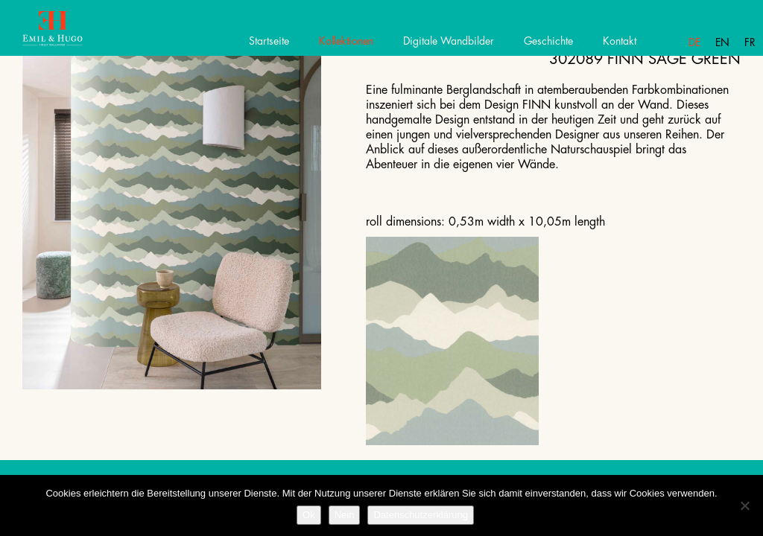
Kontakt (619, 41)
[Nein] (744, 505)
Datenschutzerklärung (420, 514)
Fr (750, 42)
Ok (309, 514)
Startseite (269, 41)
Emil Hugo (65, 33)
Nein (345, 514)
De (694, 42)
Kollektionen (346, 41)
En (722, 42)
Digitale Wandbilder (448, 41)
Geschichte (548, 41)
